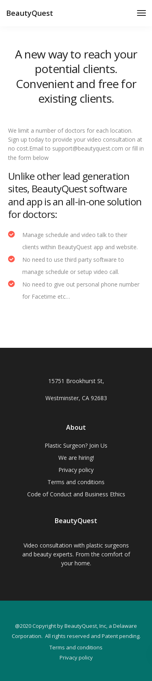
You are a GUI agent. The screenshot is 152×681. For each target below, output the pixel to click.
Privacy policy (76, 470)
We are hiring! (76, 457)
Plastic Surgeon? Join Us (76, 445)
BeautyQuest (29, 13)
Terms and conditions (76, 482)
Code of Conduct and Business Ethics (76, 494)
